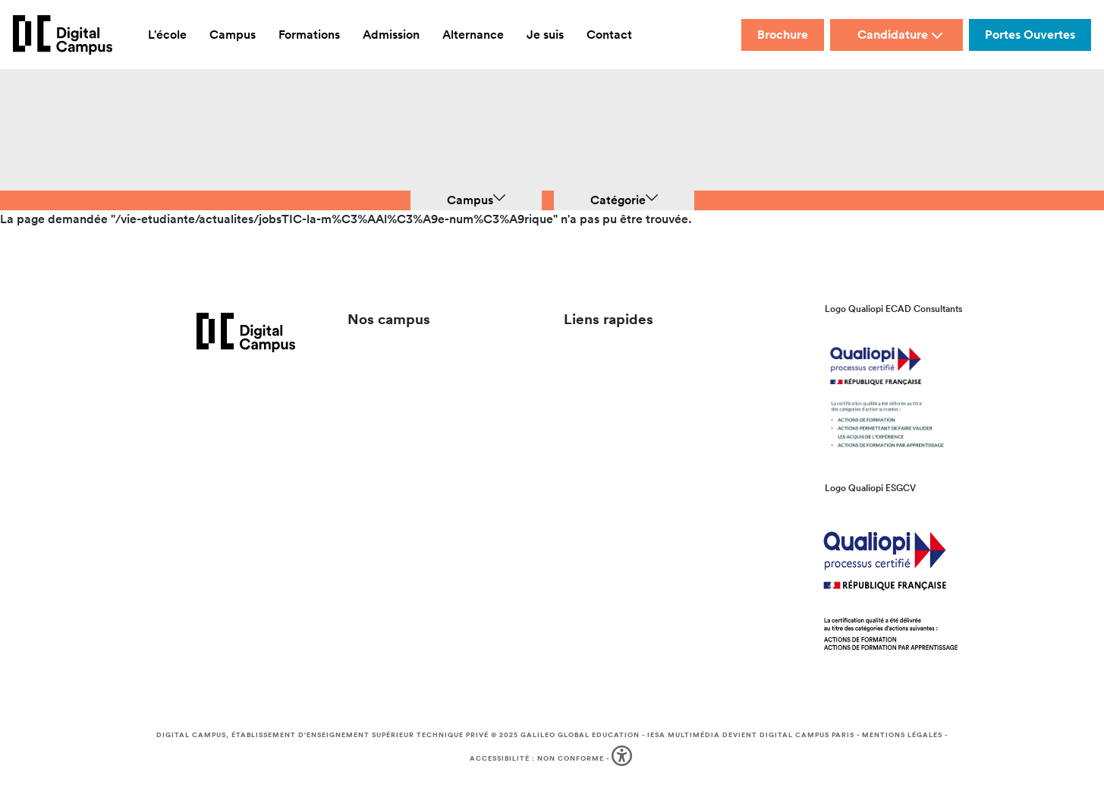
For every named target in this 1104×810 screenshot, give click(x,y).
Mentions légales (902, 735)
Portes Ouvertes (1030, 35)
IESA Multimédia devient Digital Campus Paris (750, 735)
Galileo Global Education (580, 735)
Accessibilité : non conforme (537, 758)
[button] (623, 758)
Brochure (782, 35)
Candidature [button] (900, 35)
